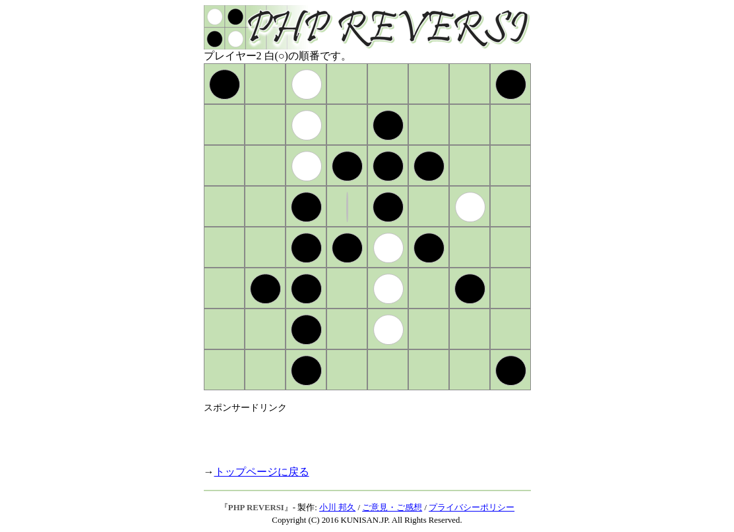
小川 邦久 (337, 507)
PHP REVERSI (256, 507)
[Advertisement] (358, 434)
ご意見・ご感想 (392, 507)
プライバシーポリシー (471, 507)
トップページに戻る (261, 471)
